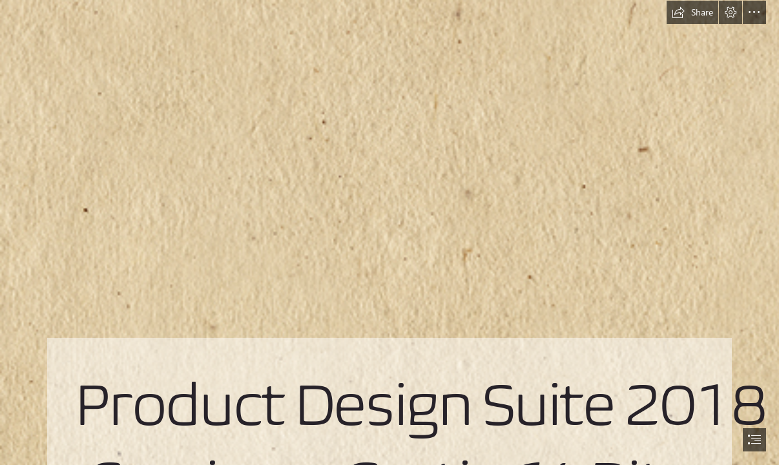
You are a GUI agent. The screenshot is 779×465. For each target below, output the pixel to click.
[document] (389, 232)
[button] (692, 12)
